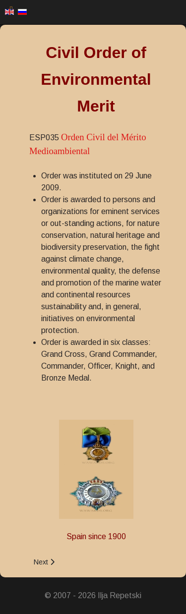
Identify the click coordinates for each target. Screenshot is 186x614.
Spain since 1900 (96, 536)
